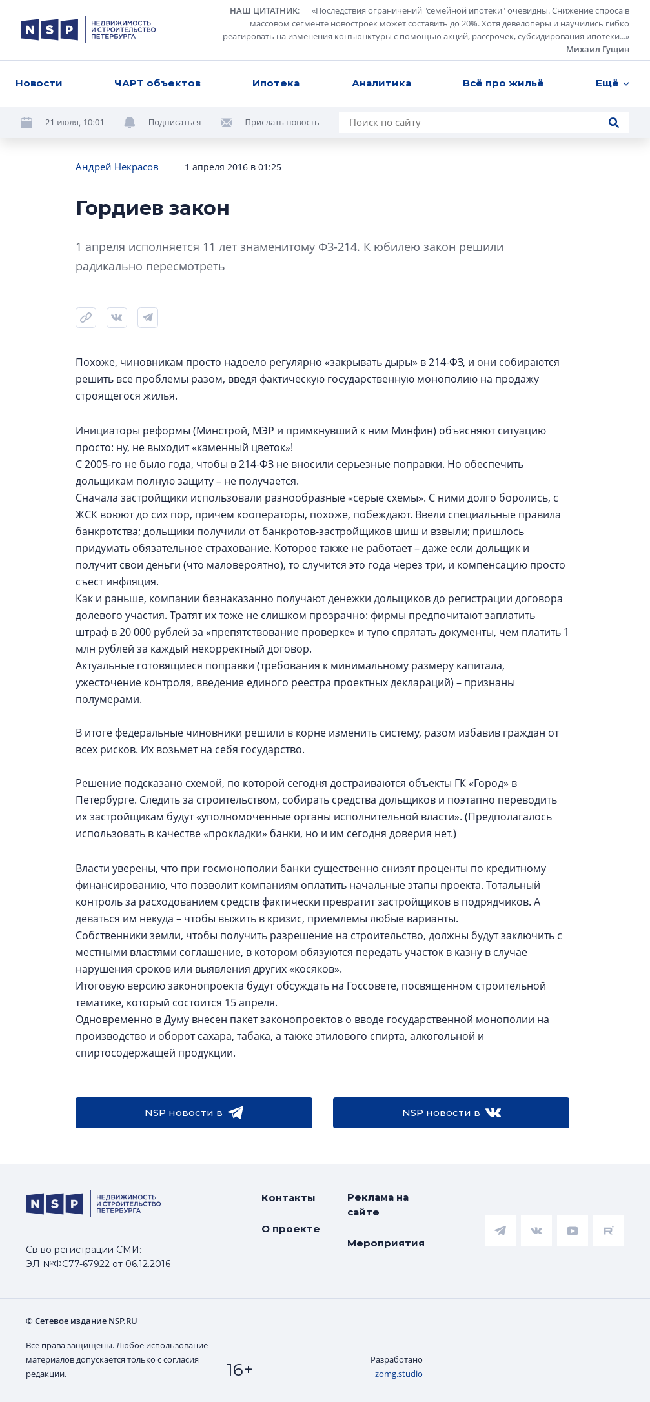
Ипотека (276, 83)
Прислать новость (282, 122)
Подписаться (174, 122)
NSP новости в (194, 1113)
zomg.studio (399, 1373)
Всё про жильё (503, 83)
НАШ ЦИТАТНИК (264, 10)
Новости (39, 83)
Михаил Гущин (597, 49)
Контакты (288, 1198)
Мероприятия (386, 1243)
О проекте (290, 1229)
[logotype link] (88, 29)
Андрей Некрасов (117, 166)
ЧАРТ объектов (157, 83)
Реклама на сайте (378, 1204)
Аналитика (381, 83)
